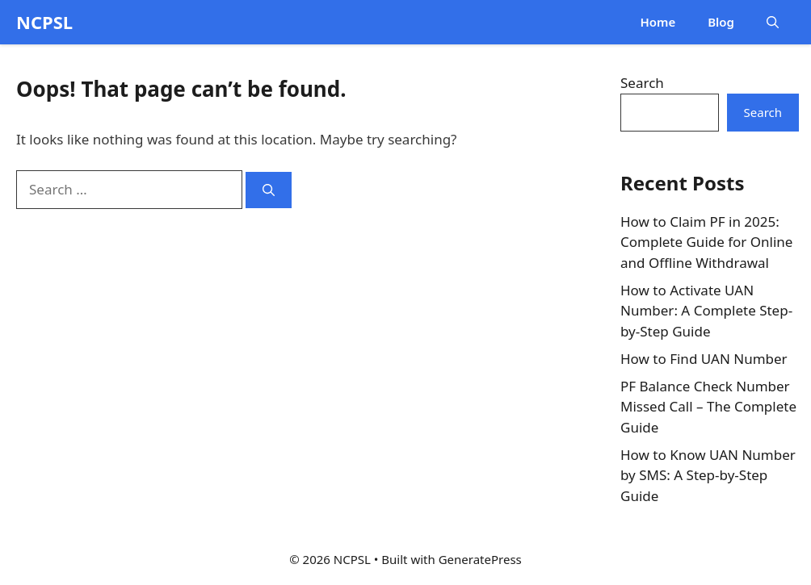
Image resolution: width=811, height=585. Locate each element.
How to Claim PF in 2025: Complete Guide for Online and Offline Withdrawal (706, 242)
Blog (721, 22)
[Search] (269, 190)
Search (642, 82)
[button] (772, 22)
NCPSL (44, 22)
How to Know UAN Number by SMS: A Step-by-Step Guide (708, 475)
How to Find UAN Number (704, 358)
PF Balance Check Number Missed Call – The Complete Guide (708, 407)
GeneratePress (480, 559)
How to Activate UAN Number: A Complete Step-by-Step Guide (706, 311)
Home (657, 22)
